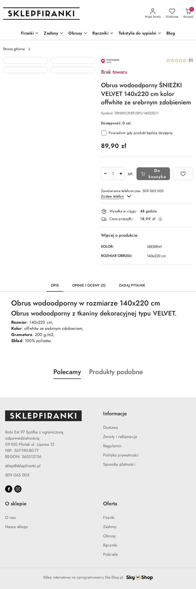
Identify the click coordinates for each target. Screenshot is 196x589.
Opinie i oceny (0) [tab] (89, 285)
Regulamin (112, 446)
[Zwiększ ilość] (121, 174)
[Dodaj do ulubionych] (183, 173)
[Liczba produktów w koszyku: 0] (188, 13)
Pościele (110, 554)
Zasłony (109, 527)
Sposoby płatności (119, 464)
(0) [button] (191, 60)
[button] (25, 79)
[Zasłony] (53, 33)
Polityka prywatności (121, 455)
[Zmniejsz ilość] (105, 174)
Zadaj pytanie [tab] (132, 285)
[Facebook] (8, 489)
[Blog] (170, 33)
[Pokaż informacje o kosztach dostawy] (160, 219)
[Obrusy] (77, 33)
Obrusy (109, 536)
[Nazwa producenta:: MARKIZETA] (110, 60)
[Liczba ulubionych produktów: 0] (172, 13)
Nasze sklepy (16, 527)
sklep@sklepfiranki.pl (23, 466)
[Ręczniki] (102, 33)
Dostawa (110, 427)
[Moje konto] (153, 13)
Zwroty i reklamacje (120, 437)
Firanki (109, 517)
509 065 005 (17, 475)
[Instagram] (17, 489)
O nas (10, 517)
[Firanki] (30, 33)
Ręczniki (110, 545)
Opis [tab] (55, 285)
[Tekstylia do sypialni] (140, 33)
